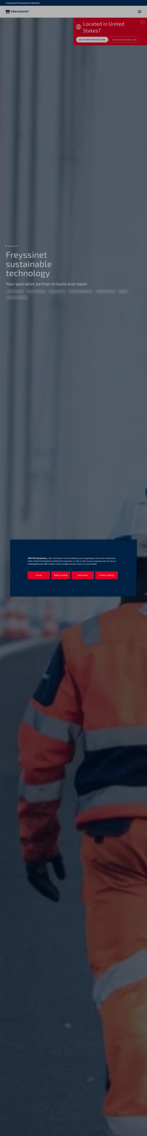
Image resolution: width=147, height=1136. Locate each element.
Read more (77, 575)
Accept (37, 575)
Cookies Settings (97, 575)
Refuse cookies (57, 575)
